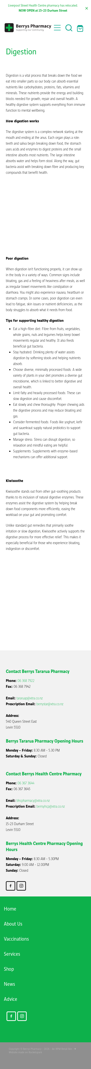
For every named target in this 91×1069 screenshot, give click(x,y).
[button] (69, 27)
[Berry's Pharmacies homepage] (28, 27)
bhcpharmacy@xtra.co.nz (33, 800)
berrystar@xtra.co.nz (49, 704)
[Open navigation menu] (57, 27)
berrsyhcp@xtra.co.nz (50, 806)
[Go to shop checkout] (80, 27)
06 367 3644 (25, 783)
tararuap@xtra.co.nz (30, 698)
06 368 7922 (25, 681)
